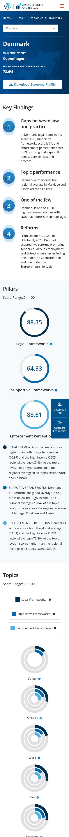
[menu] (62, 6)
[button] (30, 28)
